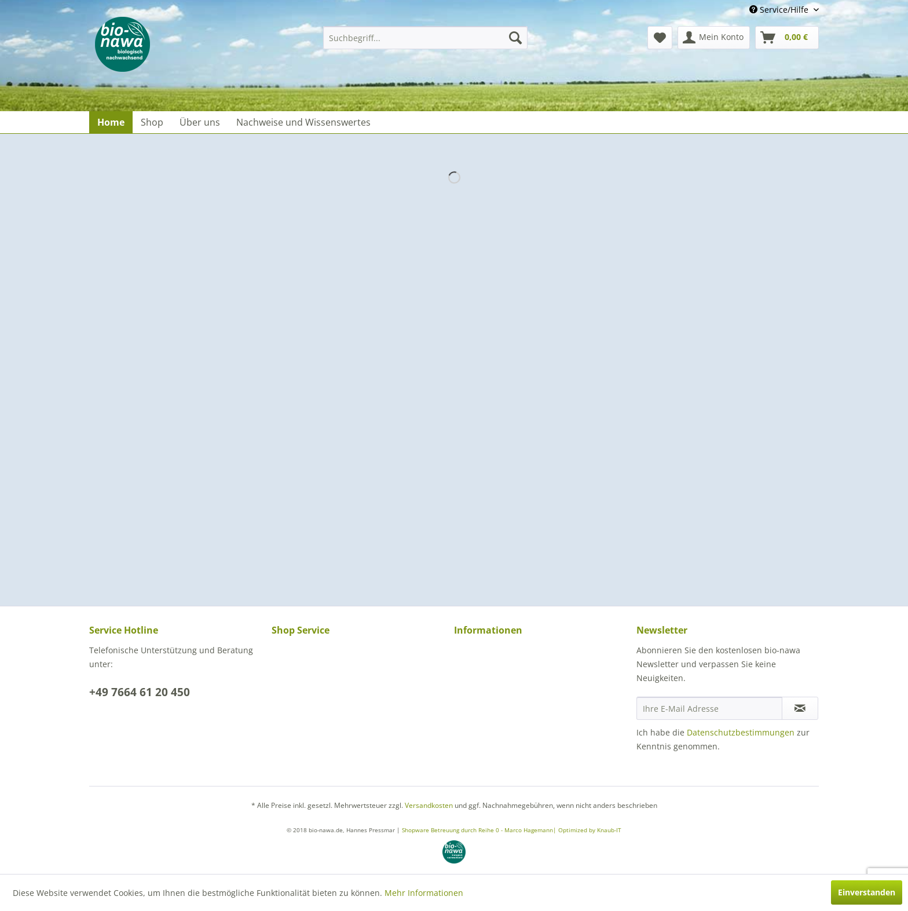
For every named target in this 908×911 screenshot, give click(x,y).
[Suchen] (515, 37)
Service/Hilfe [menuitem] (780, 9)
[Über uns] (199, 122)
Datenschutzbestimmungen (740, 732)
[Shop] (152, 122)
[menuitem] (425, 37)
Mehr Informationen (424, 892)
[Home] (111, 122)
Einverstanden (866, 892)
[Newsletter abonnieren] (800, 708)
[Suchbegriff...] (425, 37)
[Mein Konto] (714, 37)
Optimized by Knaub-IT (589, 830)
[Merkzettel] (659, 37)
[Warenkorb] (787, 37)
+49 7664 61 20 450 (139, 692)
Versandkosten (429, 805)
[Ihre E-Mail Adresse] (709, 708)
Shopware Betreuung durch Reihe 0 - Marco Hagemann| (480, 830)
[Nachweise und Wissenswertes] (303, 122)
